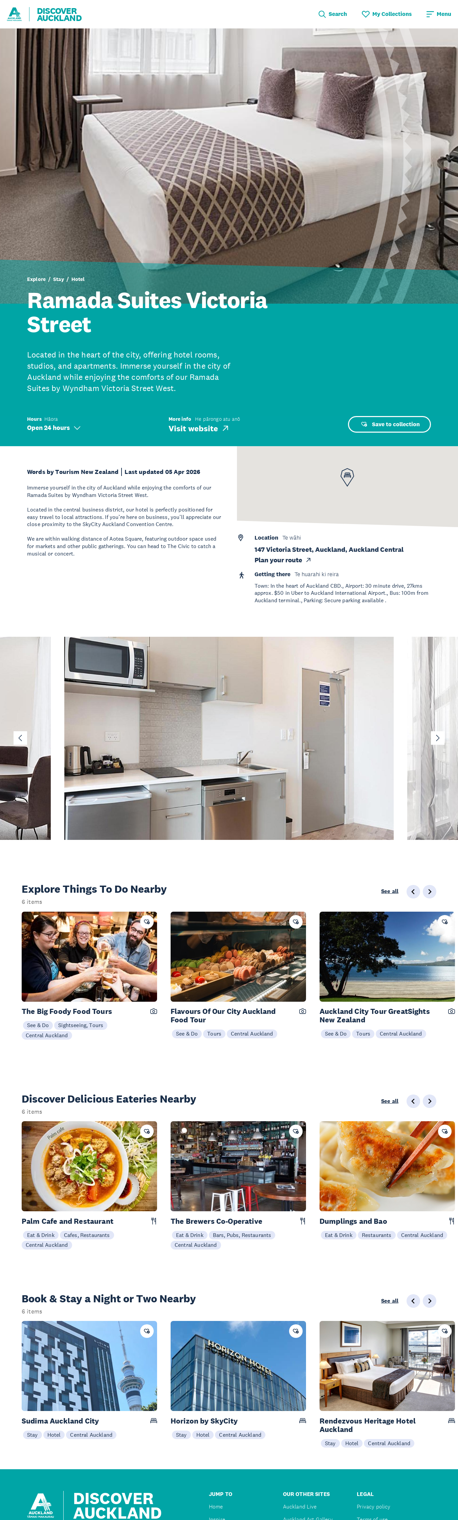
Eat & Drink (40, 1235)
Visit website (199, 428)
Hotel (78, 279)
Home (216, 1506)
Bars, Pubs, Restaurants (242, 1235)
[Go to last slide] (20, 738)
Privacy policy (373, 1506)
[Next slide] (437, 738)
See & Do (38, 1025)
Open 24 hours (54, 428)
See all (389, 891)
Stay (58, 279)
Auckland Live (300, 1506)
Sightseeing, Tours (80, 1025)
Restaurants (377, 1235)
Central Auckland (47, 1035)
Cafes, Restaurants (87, 1235)
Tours (214, 1033)
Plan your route (283, 560)
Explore (36, 279)
